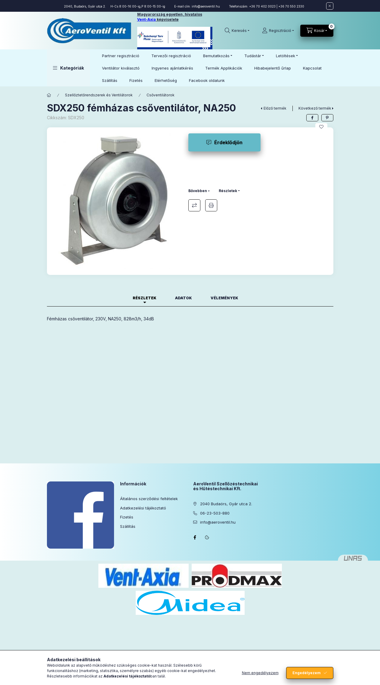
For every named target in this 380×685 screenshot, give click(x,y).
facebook (195, 537)
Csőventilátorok (161, 95)
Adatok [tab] (183, 298)
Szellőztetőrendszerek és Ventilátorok (99, 95)
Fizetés (136, 80)
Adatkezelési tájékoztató (143, 508)
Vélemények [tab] (224, 298)
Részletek (228, 190)
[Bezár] (329, 6)
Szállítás (109, 80)
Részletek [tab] (144, 298)
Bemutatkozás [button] (216, 55)
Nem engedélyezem (260, 673)
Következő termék (314, 108)
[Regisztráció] (278, 31)
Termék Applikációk (223, 68)
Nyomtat (211, 205)
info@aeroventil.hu (206, 6)
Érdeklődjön (228, 142)
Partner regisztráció (120, 55)
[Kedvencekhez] (321, 126)
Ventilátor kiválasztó (121, 68)
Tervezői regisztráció (171, 55)
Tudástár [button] (252, 55)
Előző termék (275, 108)
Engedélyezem (306, 673)
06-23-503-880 (215, 513)
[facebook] (312, 117)
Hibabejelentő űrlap (272, 68)
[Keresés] (237, 31)
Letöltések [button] (285, 55)
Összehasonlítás (194, 205)
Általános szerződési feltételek (149, 498)
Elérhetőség (166, 80)
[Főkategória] (49, 95)
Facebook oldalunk (207, 80)
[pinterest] (327, 117)
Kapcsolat (312, 68)
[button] (68, 67)
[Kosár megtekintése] (316, 31)
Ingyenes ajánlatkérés (172, 68)
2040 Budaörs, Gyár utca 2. (226, 503)
